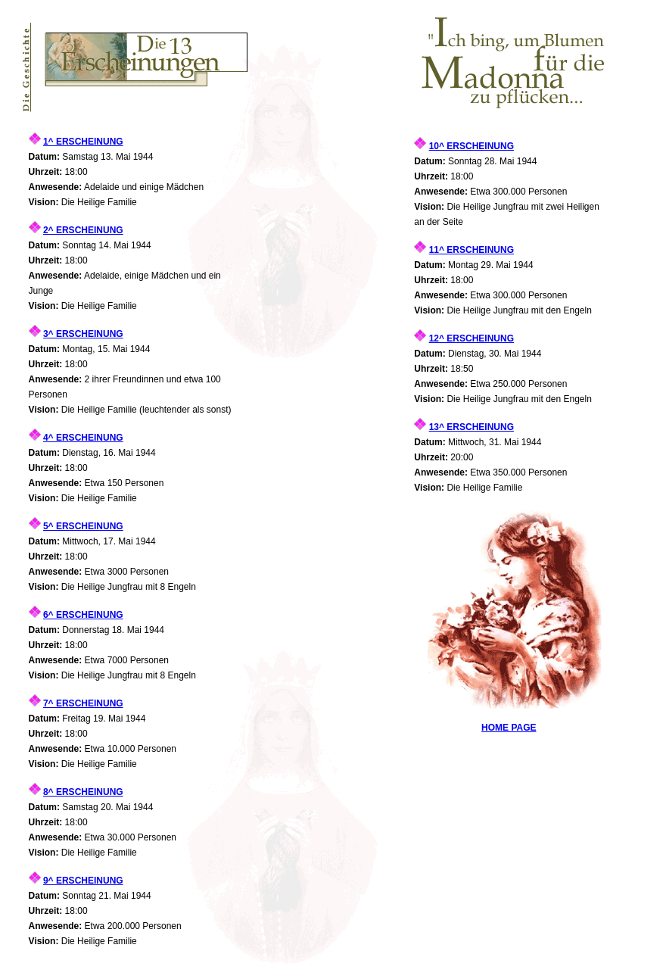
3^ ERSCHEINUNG (83, 334)
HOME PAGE (508, 727)
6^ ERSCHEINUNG (83, 615)
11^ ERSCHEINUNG (471, 250)
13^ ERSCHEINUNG (471, 427)
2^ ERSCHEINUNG (83, 230)
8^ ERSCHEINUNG (83, 792)
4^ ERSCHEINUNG (83, 437)
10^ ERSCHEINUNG (471, 146)
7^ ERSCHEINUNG (83, 703)
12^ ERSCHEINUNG (471, 338)
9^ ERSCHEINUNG (83, 880)
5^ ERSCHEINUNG (83, 526)
